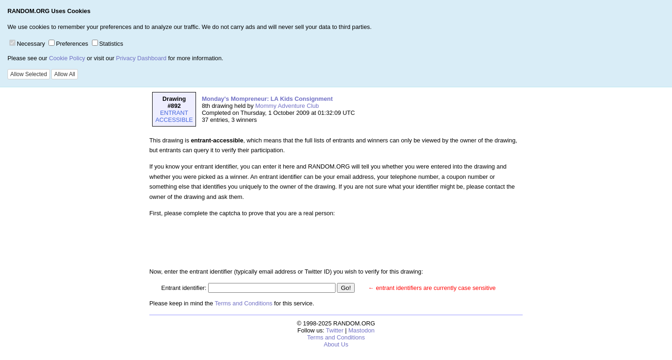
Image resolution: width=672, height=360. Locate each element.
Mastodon (361, 330)
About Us (336, 344)
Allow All (64, 74)
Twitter (334, 330)
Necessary (27, 43)
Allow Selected (28, 74)
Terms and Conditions (244, 303)
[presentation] (232, 242)
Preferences (68, 43)
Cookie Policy (67, 58)
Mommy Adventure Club (287, 105)
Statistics (107, 43)
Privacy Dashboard (141, 58)
